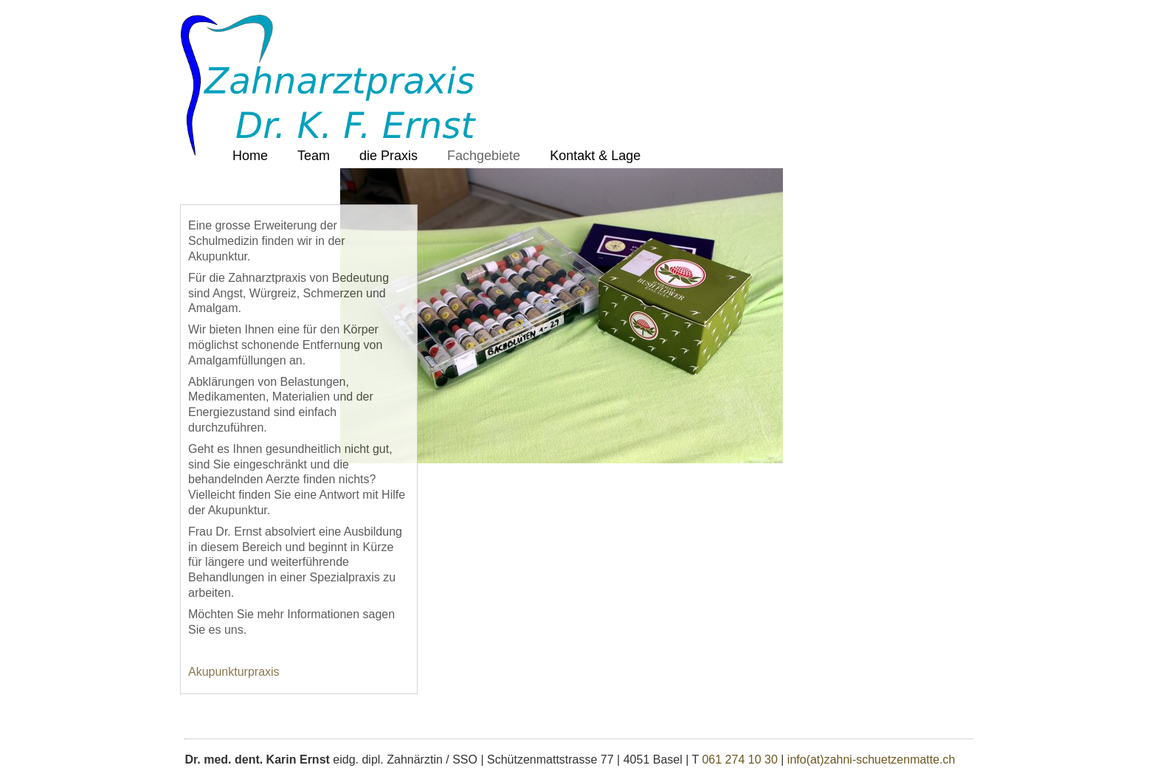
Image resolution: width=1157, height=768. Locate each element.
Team (313, 155)
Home (250, 155)
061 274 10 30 (739, 759)
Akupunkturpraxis (234, 671)
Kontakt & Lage (595, 155)
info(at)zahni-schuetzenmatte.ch (871, 759)
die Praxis (388, 155)
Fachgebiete (483, 155)
